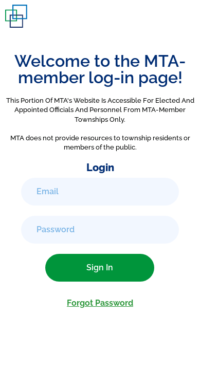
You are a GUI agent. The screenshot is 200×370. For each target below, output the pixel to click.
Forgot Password (100, 303)
